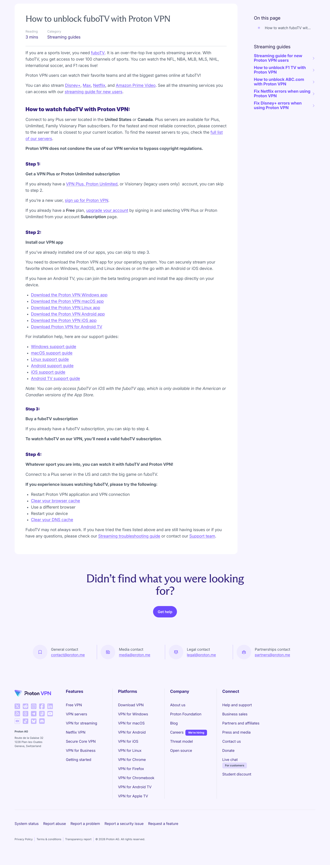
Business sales (234, 714)
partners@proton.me (272, 655)
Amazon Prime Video (136, 85)
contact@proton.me (68, 655)
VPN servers (76, 714)
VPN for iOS (128, 741)
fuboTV (98, 53)
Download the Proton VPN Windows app (69, 295)
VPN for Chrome (132, 759)
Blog (174, 723)
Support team (202, 536)
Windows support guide (53, 346)
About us (177, 705)
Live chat (230, 759)
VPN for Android (132, 732)
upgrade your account (107, 210)
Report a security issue (124, 823)
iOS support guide (48, 372)
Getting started (78, 759)
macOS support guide (51, 353)
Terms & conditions (48, 839)
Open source (181, 750)
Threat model (181, 741)
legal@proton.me (201, 655)
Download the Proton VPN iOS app (64, 320)
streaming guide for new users (93, 92)
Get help (165, 611)
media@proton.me (134, 655)
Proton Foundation (185, 714)
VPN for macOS (131, 723)
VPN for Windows (133, 714)
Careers (177, 731)
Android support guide (52, 365)
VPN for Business (80, 750)
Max (87, 85)
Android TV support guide (55, 378)
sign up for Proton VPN (86, 200)
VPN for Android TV (134, 787)
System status (27, 823)
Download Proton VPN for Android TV (66, 327)
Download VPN (131, 705)
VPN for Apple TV (133, 796)
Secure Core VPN (81, 741)
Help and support (237, 705)
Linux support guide (50, 359)
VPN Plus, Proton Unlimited (92, 184)
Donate (228, 750)
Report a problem (85, 823)
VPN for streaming (81, 723)
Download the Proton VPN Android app (68, 314)
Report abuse (54, 823)
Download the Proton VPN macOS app (67, 301)
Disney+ (73, 85)
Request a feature (163, 823)
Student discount (236, 774)
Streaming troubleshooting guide (129, 536)
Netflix (99, 85)
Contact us (231, 741)
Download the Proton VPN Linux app (65, 307)
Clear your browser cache (55, 501)
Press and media (236, 732)
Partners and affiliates (240, 723)
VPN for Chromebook (136, 777)
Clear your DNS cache (52, 519)
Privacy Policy (24, 839)
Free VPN (74, 705)
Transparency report (78, 839)
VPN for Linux (129, 750)
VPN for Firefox (131, 768)
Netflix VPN (75, 732)
